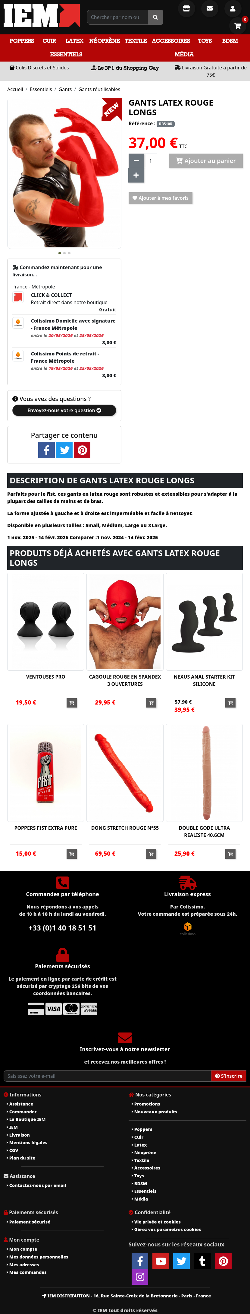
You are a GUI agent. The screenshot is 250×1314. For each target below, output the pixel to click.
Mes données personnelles (37, 1257)
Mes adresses (23, 1265)
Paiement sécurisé (28, 1222)
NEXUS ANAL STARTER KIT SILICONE (204, 680)
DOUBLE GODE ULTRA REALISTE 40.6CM (204, 831)
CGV (12, 1150)
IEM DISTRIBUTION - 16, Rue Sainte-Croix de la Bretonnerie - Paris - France (126, 1296)
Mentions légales (27, 1142)
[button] (59, 253)
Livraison (18, 1135)
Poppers (22, 41)
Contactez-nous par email (36, 1185)
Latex (74, 41)
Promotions (146, 1104)
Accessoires (171, 41)
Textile (136, 41)
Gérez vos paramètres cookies (166, 1229)
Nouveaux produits (154, 1112)
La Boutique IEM (26, 1119)
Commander (22, 1112)
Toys (205, 41)
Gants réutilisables (99, 89)
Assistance (20, 1104)
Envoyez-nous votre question (64, 410)
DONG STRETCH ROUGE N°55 (125, 828)
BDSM (230, 41)
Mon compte (22, 1249)
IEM (12, 1127)
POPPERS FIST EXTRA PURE (45, 828)
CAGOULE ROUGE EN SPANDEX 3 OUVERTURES (125, 680)
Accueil (15, 89)
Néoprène (104, 41)
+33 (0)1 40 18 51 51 (63, 928)
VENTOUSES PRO (45, 676)
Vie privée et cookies (156, 1222)
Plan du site (21, 1158)
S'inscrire (228, 1076)
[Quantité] (150, 161)
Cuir (49, 41)
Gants (65, 89)
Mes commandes (27, 1272)
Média (184, 54)
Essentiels (66, 54)
